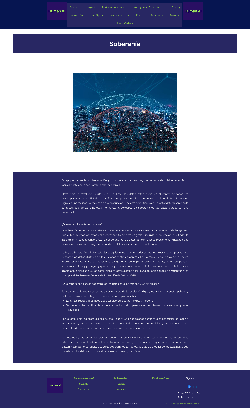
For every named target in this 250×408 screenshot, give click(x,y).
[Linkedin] (195, 387)
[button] (98, 15)
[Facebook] (189, 387)
